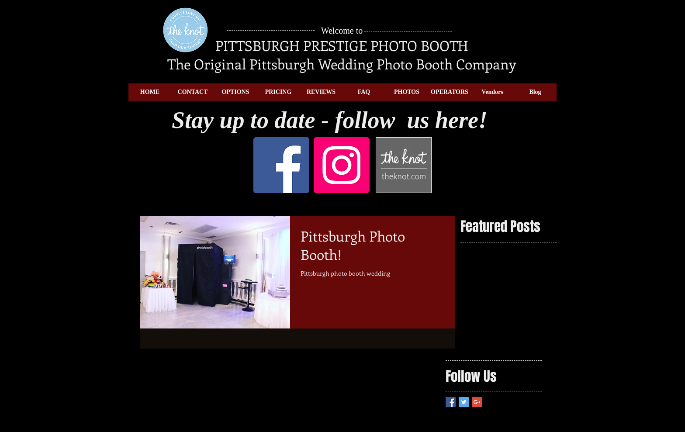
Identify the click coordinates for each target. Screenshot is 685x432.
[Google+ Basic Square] (477, 402)
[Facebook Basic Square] (451, 402)
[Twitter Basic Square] (464, 402)
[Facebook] (281, 165)
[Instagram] (342, 165)
